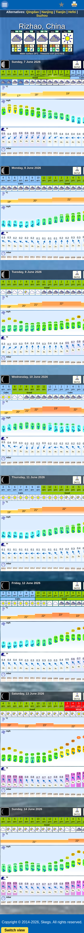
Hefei (72, 12)
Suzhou (42, 15)
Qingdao (32, 12)
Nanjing (47, 12)
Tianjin (61, 12)
